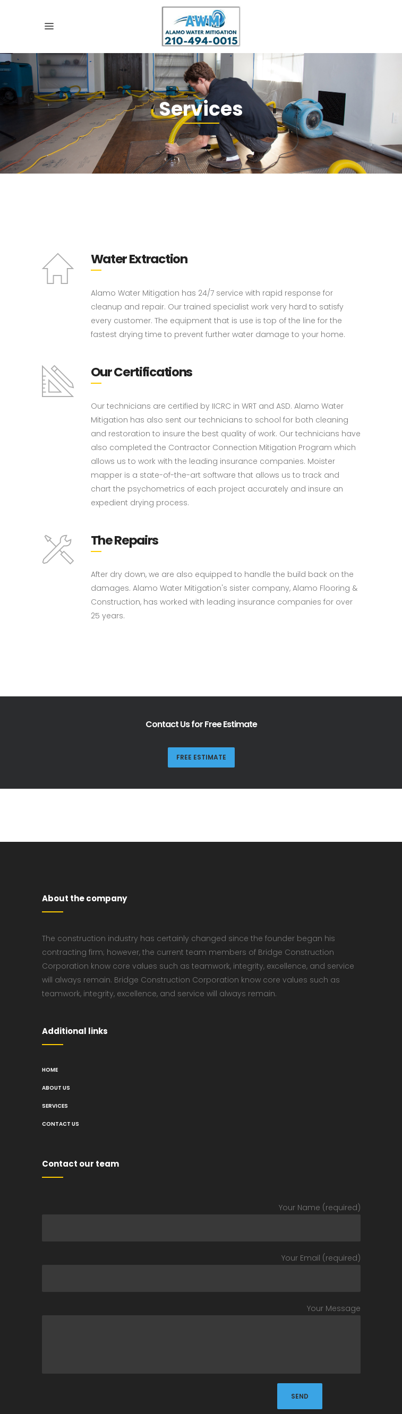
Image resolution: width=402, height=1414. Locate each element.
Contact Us (60, 1124)
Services (55, 1106)
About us (56, 1088)
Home (50, 1070)
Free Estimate (201, 757)
